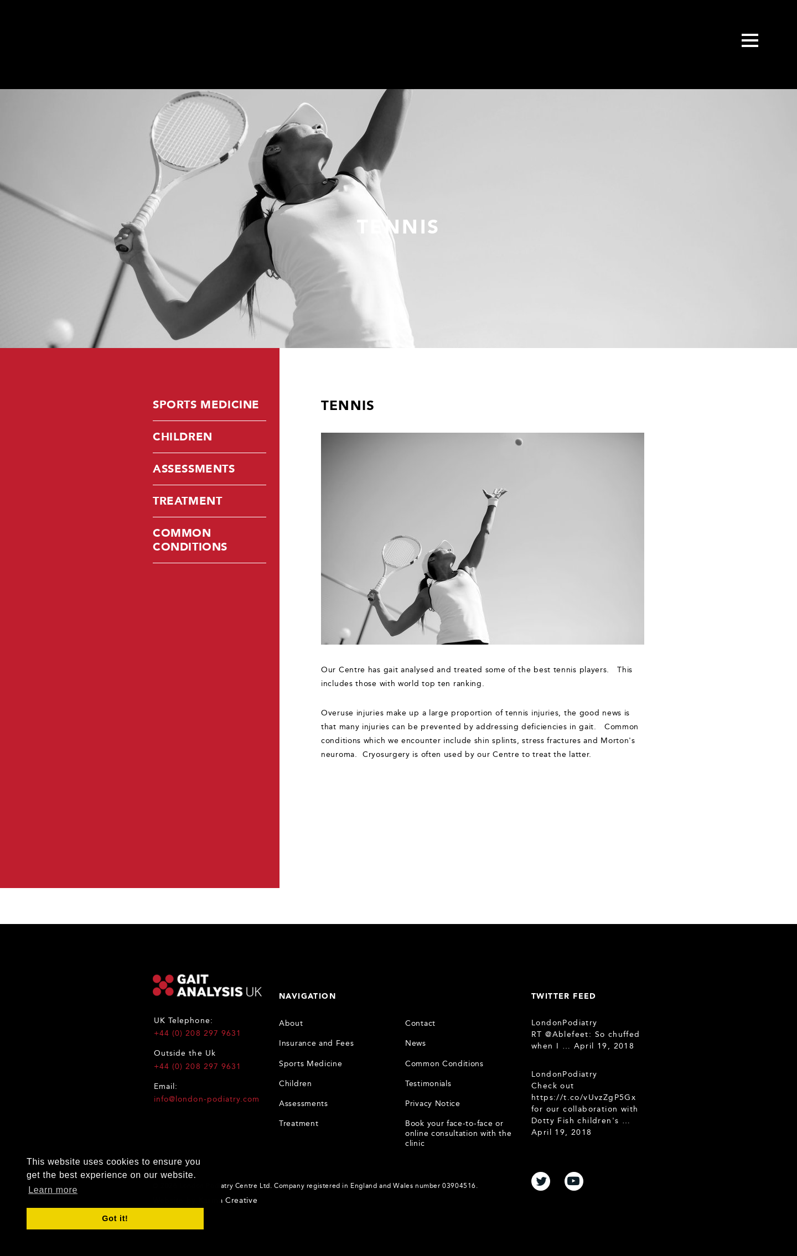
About (291, 1023)
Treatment (187, 500)
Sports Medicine (206, 404)
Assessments (194, 468)
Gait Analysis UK (207, 985)
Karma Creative (228, 1200)
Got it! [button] (115, 1218)
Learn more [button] (52, 1190)
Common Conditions (190, 539)
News (415, 1043)
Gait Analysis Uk (114, 42)
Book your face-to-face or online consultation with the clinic (458, 1133)
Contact (420, 1023)
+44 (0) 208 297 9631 (197, 1033)
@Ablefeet (567, 1034)
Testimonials (428, 1083)
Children (183, 436)
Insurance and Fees (316, 1043)
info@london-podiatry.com (207, 1099)
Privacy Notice (432, 1103)
